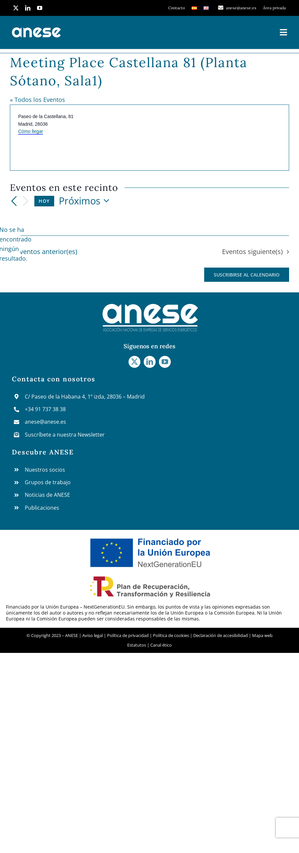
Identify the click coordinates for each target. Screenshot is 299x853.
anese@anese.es (45, 421)
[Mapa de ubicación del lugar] (219, 137)
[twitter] (16, 8)
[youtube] (39, 8)
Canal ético (161, 645)
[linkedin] (27, 8)
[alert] (15, 244)
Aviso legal (93, 635)
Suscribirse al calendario (247, 274)
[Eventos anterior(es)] (14, 201)
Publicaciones (42, 507)
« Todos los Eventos (37, 100)
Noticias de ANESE (47, 494)
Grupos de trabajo (48, 482)
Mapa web (262, 635)
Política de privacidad (128, 635)
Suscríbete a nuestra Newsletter (65, 434)
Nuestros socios (45, 469)
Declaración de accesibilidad (220, 635)
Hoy (44, 201)
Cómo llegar (30, 131)
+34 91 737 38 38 (45, 409)
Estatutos (136, 645)
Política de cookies (171, 635)
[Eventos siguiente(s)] (26, 201)
